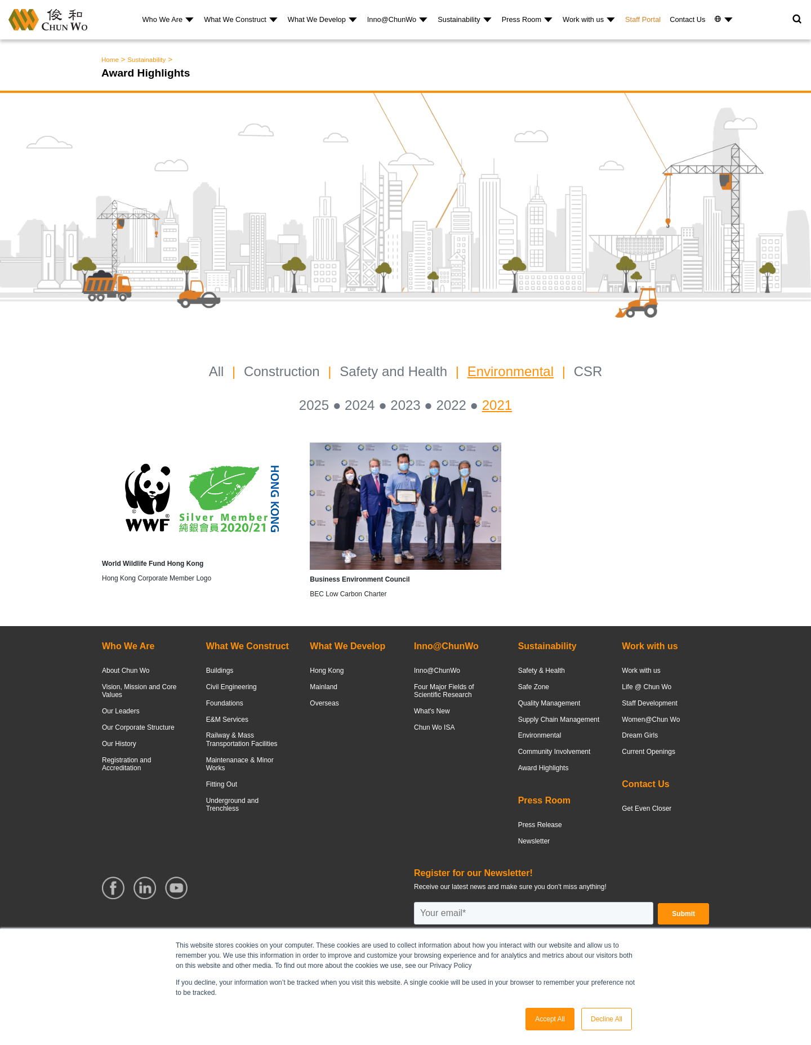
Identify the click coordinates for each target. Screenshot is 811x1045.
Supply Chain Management (559, 720)
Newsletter (534, 841)
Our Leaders (121, 711)
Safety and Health (393, 371)
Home (110, 59)
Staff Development (650, 703)
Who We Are (162, 19)
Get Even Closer (646, 808)
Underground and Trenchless (232, 804)
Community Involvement (554, 752)
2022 (451, 405)
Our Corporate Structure (138, 727)
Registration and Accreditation (126, 764)
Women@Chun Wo (651, 720)
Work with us (583, 19)
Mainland (323, 687)
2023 (405, 405)
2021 (497, 405)
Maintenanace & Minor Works (240, 764)
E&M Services (227, 720)
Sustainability (459, 19)
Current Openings (648, 752)
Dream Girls (640, 735)
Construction (282, 371)
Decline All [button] (606, 1019)
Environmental (510, 371)
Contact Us (687, 19)
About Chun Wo (126, 671)
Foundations (224, 703)
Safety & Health (541, 671)
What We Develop (317, 19)
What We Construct (235, 19)
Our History (119, 744)
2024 (360, 405)
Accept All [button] (550, 1019)
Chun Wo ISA (434, 727)
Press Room (521, 19)
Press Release (540, 825)
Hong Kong (327, 671)
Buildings (220, 671)
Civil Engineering (231, 687)
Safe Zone (533, 687)
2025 (314, 405)
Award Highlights (543, 768)
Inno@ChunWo (391, 19)
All (216, 371)
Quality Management (549, 703)
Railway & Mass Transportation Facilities (242, 739)
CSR (588, 371)
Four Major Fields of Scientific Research (444, 691)
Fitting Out (221, 784)
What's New (432, 711)
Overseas (324, 703)
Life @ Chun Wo (646, 687)
